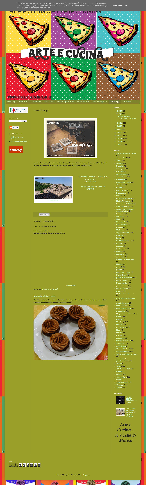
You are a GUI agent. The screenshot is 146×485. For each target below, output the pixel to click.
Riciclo (119, 325)
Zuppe (119, 388)
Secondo (120, 343)
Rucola (119, 335)
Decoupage (121, 193)
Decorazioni (121, 190)
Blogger (85, 475)
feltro (118, 219)
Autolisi (119, 163)
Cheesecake (121, 174)
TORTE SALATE (123, 369)
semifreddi (121, 346)
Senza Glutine (49, 102)
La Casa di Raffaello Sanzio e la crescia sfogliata (130, 412)
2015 (120, 135)
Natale (119, 264)
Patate (119, 291)
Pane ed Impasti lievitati (65, 102)
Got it (127, 5)
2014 (120, 138)
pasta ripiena (122, 286)
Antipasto (120, 158)
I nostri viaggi (114, 102)
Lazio (118, 238)
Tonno (119, 363)
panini (119, 269)
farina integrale (122, 206)
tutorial (119, 371)
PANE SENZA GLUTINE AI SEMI (127, 117)
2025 (120, 111)
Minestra (120, 254)
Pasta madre (121, 283)
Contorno (120, 179)
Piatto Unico (121, 306)
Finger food (121, 224)
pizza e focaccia (123, 308)
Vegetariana (121, 382)
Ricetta (119, 322)
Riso (118, 330)
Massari (119, 246)
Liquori (119, 243)
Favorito (119, 214)
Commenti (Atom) (50, 289)
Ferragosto (121, 222)
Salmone (120, 338)
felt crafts (120, 216)
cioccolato (120, 177)
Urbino (119, 374)
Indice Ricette (23, 102)
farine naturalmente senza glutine (124, 210)
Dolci (118, 196)
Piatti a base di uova (125, 294)
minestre (120, 257)
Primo (118, 316)
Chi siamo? (127, 102)
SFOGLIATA (90, 182)
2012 (120, 145)
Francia (119, 227)
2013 (120, 141)
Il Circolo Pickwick (19, 141)
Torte (118, 366)
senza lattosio (122, 351)
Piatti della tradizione (125, 298)
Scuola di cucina (83, 102)
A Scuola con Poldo (17, 138)
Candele (120, 171)
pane (118, 267)
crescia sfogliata (123, 182)
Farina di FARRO (123, 204)
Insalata (119, 235)
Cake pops (121, 169)
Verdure (119, 385)
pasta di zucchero (124, 278)
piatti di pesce (122, 303)
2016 (120, 132)
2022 (120, 123)
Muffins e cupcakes (125, 260)
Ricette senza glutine (99, 102)
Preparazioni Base (124, 314)
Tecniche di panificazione (122, 360)
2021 (120, 126)
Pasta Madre (36, 102)
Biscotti (119, 166)
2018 (120, 129)
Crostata (120, 185)
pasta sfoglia (122, 288)
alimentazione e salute (126, 153)
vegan (118, 379)
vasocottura (121, 377)
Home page (71, 285)
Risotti (119, 333)
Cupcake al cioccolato (45, 296)
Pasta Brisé (121, 275)
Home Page (11, 102)
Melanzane (121, 249)
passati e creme (123, 272)
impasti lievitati (122, 233)
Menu (118, 251)
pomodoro (120, 311)
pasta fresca (121, 280)
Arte (118, 161)
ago (120, 114)
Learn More (117, 5)
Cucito (119, 187)
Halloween (120, 230)
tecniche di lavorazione (126, 354)
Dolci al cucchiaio (124, 198)
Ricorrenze (121, 327)
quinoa (119, 319)
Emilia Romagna (123, 201)
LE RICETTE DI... (123, 241)
